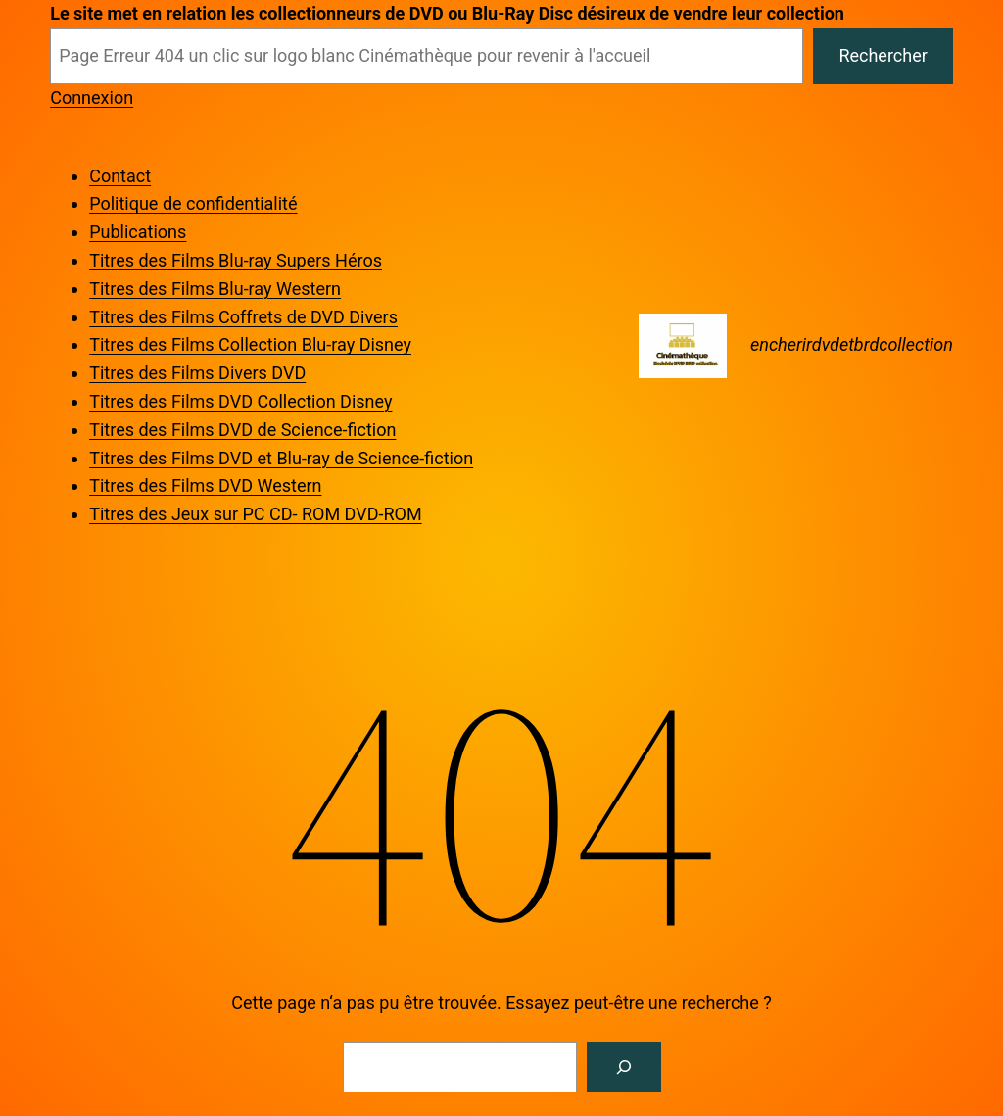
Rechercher (882, 55)
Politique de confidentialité (193, 203)
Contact (120, 176)
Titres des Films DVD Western (205, 485)
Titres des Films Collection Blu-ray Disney (250, 344)
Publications (137, 231)
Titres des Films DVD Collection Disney (240, 401)
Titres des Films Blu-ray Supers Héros (235, 260)
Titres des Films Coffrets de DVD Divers (243, 317)
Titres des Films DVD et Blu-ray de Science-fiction (281, 458)
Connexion (91, 97)
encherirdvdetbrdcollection (851, 344)
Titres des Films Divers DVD (197, 373)
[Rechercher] (624, 1067)
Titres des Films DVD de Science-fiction (242, 429)
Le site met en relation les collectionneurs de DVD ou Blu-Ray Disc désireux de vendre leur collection (447, 13)
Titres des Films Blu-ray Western (215, 288)
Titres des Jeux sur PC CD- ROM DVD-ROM (255, 514)
